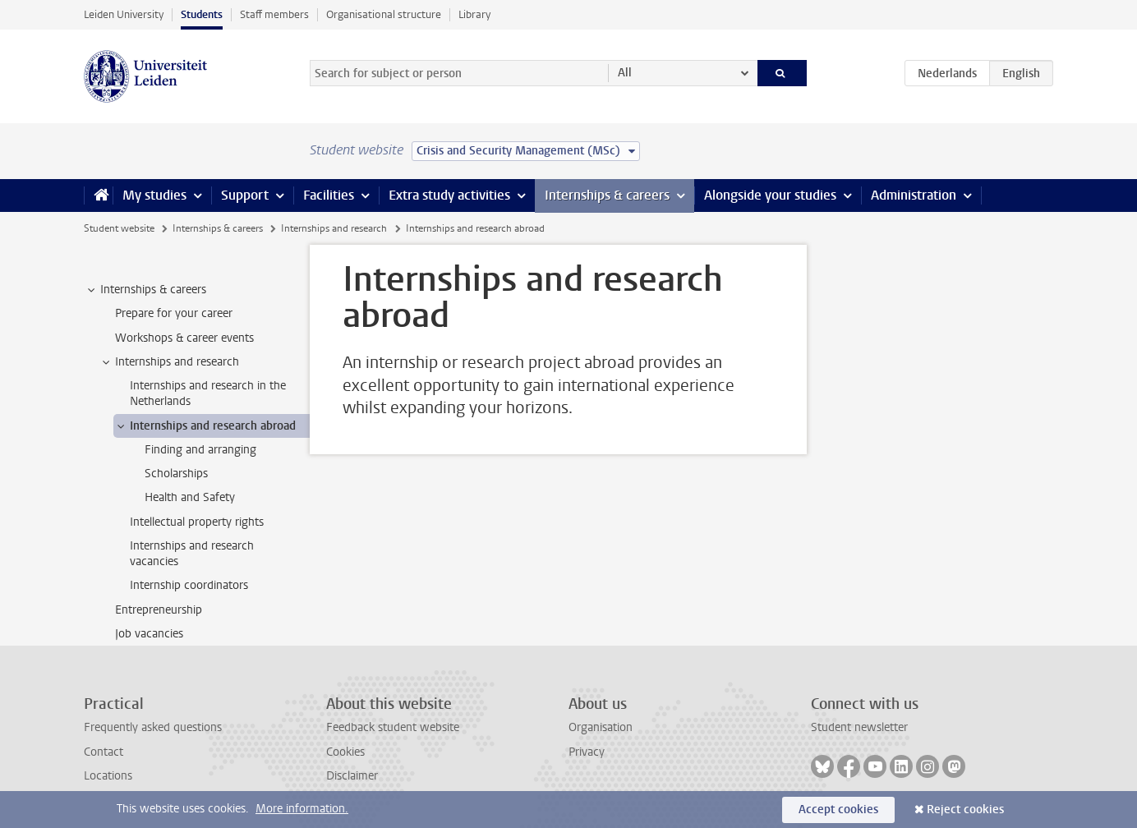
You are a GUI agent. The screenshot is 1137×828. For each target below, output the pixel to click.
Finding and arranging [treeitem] (200, 450)
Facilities (328, 195)
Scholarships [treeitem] (176, 473)
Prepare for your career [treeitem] (173, 313)
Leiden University (123, 14)
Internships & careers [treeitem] (145, 290)
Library (474, 14)
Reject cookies (965, 809)
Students (202, 14)
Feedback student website (392, 727)
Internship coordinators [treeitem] (189, 585)
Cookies (345, 752)
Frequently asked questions (153, 727)
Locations (108, 776)
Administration (913, 195)
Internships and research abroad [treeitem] (205, 426)
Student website (119, 228)
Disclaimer (352, 776)
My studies (154, 195)
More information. (301, 808)
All (625, 72)
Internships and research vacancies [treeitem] (192, 553)
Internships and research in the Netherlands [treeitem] (208, 393)
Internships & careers (607, 195)
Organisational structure (383, 14)
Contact (103, 752)
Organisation (600, 727)
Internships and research (334, 228)
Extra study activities (449, 195)
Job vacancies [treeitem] (149, 634)
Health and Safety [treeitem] (190, 497)
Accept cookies (838, 809)
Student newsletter (859, 727)
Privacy (586, 752)
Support (245, 195)
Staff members (274, 14)
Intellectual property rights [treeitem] (197, 522)
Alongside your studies (770, 195)
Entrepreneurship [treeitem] (158, 610)
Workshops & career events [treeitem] (184, 338)
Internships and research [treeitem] (169, 362)
